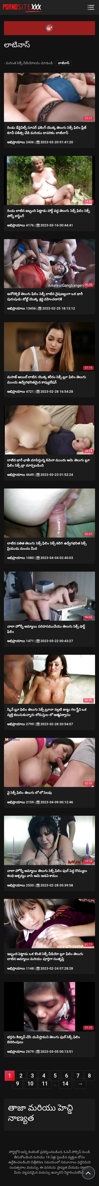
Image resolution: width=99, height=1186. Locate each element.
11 (45, 1083)
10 (30, 1083)
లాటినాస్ (63, 63)
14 (65, 1083)
